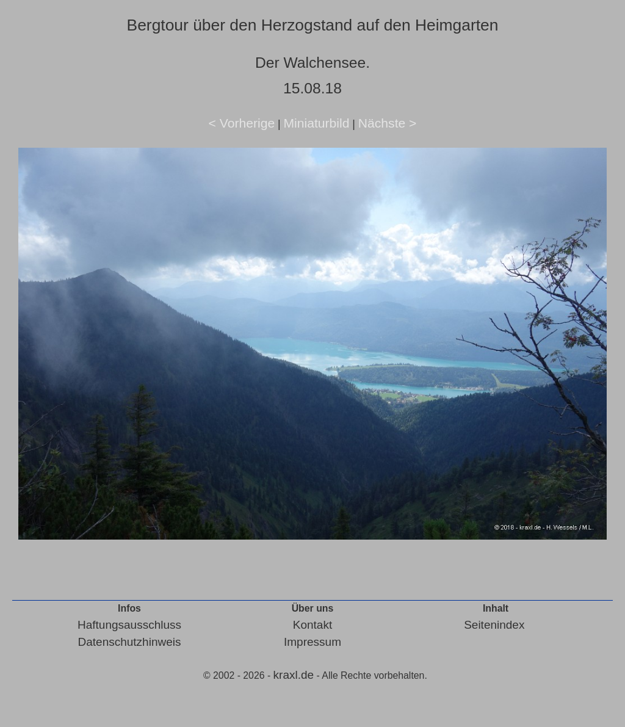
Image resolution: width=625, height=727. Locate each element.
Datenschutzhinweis (129, 641)
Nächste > (387, 123)
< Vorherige (242, 123)
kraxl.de (293, 674)
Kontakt (312, 624)
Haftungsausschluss (129, 624)
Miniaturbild (316, 123)
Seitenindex (494, 624)
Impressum (312, 641)
